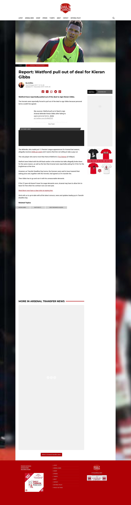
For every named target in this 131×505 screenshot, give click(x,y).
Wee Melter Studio (25, 469)
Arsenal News (29, 18)
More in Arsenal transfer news (42, 301)
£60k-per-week (37, 152)
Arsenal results (25, 467)
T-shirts (52, 18)
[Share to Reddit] (55, 91)
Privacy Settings (58, 487)
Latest (21, 18)
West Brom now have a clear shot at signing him (36, 191)
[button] (113, 18)
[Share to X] (47, 91)
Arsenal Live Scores (26, 466)
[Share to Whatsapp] (51, 91)
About (59, 18)
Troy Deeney (62, 157)
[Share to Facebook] (43, 91)
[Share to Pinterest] (59, 91)
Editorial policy (76, 18)
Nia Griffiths (29, 83)
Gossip (38, 18)
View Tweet (51, 124)
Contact (65, 18)
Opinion (45, 18)
